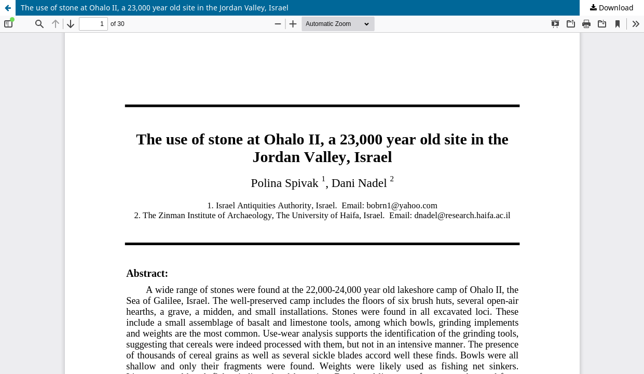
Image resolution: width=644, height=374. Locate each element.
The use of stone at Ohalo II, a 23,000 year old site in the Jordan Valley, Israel (155, 7)
